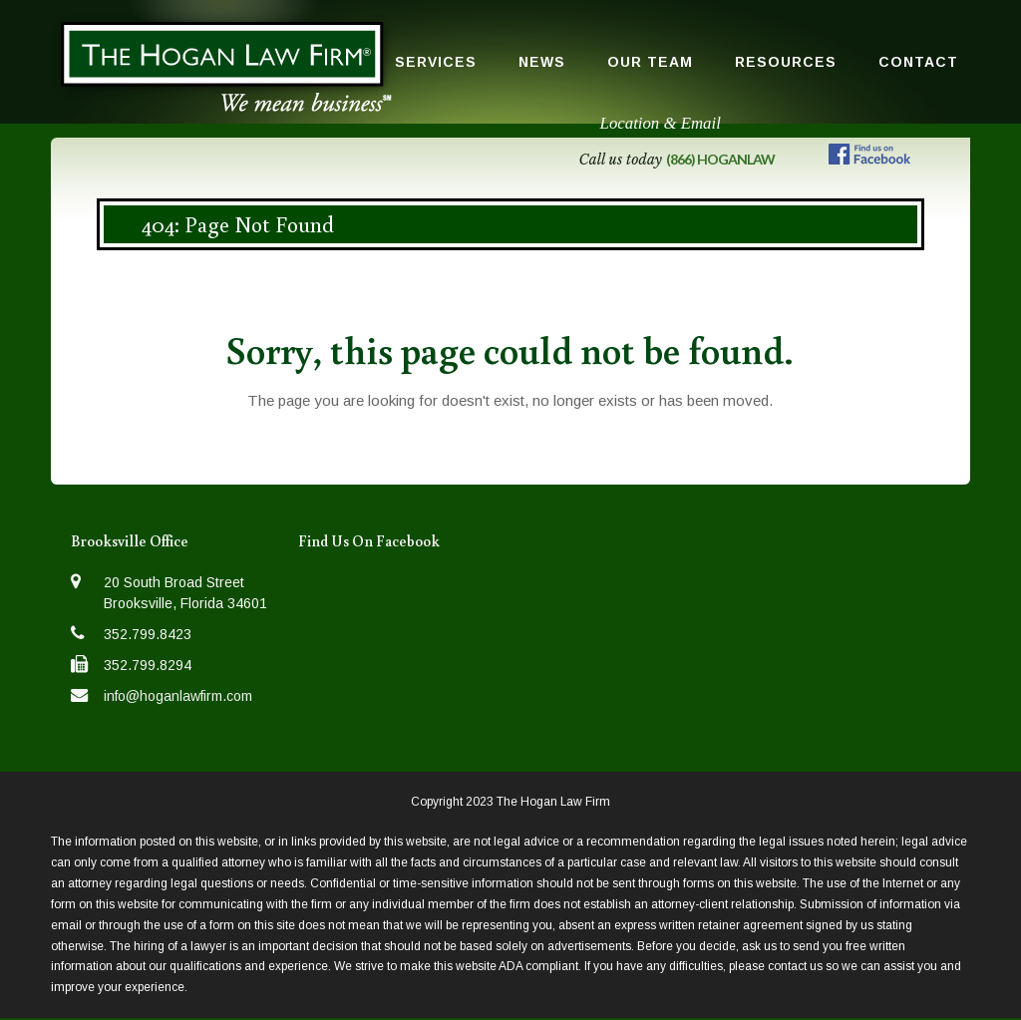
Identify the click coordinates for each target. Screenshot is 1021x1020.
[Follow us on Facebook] (869, 158)
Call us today (676, 160)
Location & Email (660, 123)
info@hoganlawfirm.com (178, 696)
